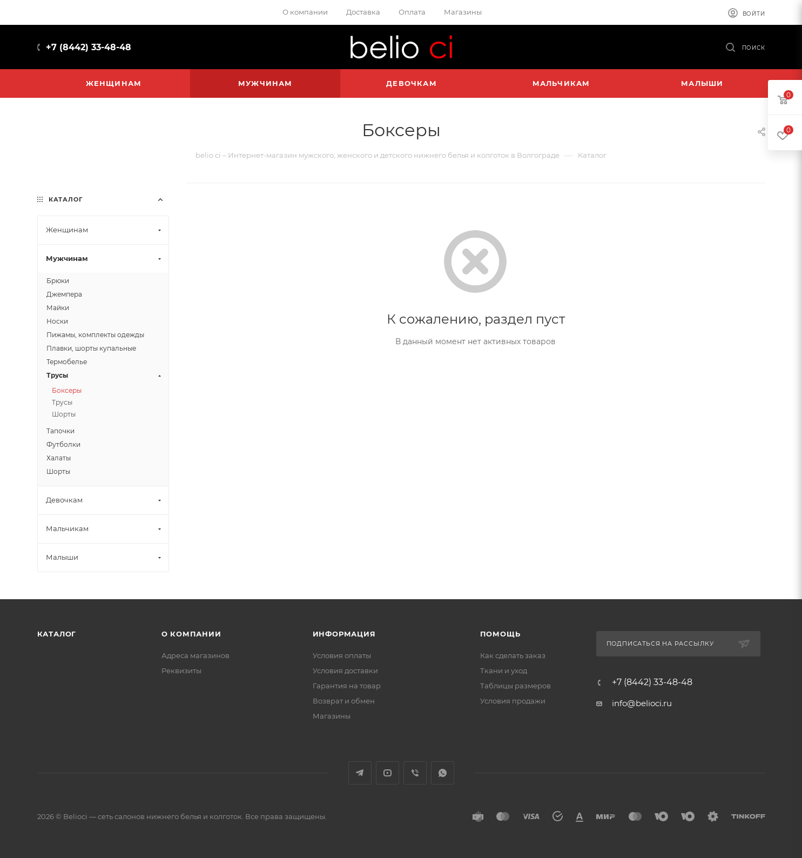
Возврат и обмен (344, 700)
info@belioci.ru (642, 703)
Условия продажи (512, 700)
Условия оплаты (342, 655)
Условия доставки (345, 670)
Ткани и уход (503, 670)
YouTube (387, 773)
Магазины (332, 716)
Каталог (57, 633)
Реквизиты (181, 670)
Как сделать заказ (512, 655)
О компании (191, 633)
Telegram (360, 773)
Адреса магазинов (195, 655)
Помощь (500, 633)
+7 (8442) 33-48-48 (88, 47)
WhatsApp (442, 773)
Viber (415, 773)
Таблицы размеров (515, 685)
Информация (344, 633)
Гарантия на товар (347, 685)
